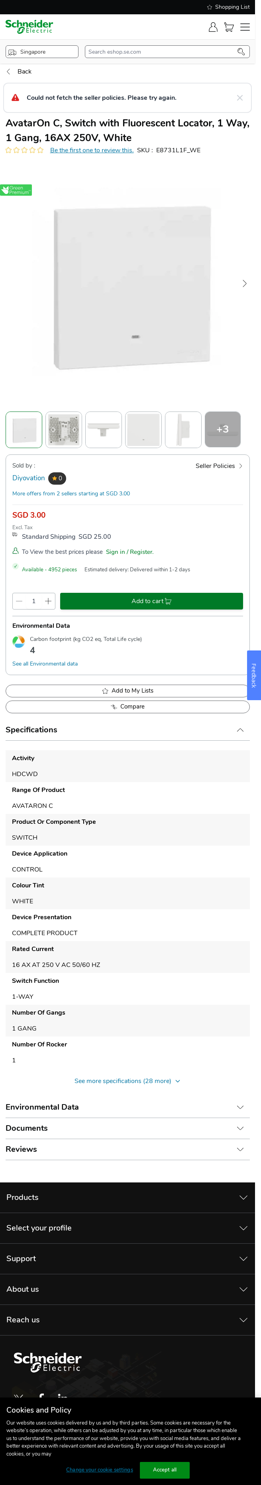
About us (22, 1289)
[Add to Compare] (128, 707)
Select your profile (39, 1228)
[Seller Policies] (219, 466)
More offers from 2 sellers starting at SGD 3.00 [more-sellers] (71, 493)
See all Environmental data (45, 664)
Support (21, 1258)
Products (22, 1197)
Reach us (23, 1319)
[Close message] (240, 97)
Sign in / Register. (130, 552)
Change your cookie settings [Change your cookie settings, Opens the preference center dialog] (99, 1469)
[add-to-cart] (151, 601)
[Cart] (229, 27)
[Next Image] (244, 283)
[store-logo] (29, 27)
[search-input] (162, 52)
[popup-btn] (42, 51)
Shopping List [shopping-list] (228, 7)
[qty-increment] (48, 601)
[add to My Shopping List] (128, 691)
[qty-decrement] (19, 601)
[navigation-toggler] (245, 27)
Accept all (165, 1469)
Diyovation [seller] (28, 478)
